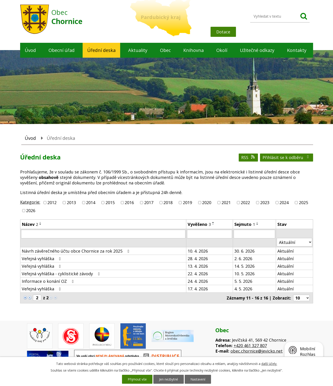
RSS (248, 157)
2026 (30, 210)
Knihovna (193, 50)
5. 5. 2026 (243, 281)
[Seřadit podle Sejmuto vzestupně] (257, 222)
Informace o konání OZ (48, 281)
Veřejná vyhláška (42, 258)
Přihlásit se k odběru (287, 157)
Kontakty (296, 50)
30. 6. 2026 (244, 251)
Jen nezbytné (168, 379)
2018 (168, 202)
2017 (148, 202)
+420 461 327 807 (250, 345)
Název (30, 224)
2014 (90, 202)
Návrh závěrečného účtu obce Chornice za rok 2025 (76, 251)
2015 (110, 202)
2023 (264, 202)
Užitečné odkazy (257, 50)
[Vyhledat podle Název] (103, 234)
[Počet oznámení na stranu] (301, 298)
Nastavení (197, 379)
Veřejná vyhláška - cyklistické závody (61, 273)
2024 (284, 202)
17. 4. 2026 (198, 289)
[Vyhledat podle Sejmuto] (254, 234)
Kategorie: (30, 202)
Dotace (223, 32)
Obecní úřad (62, 50)
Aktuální (285, 251)
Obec (165, 50)
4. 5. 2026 (243, 289)
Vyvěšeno (199, 224)
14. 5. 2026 (244, 266)
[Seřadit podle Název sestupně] (40, 224)
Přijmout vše (137, 379)
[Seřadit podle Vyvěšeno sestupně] (213, 224)
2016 (129, 202)
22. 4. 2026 (198, 273)
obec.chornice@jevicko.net (256, 351)
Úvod (30, 50)
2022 (245, 202)
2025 (303, 202)
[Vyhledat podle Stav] (294, 242)
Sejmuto (244, 224)
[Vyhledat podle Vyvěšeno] (209, 234)
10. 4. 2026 (198, 251)
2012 (52, 202)
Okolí (221, 50)
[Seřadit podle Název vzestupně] (40, 222)
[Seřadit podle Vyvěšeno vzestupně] (213, 222)
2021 (226, 202)
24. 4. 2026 (198, 281)
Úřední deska (101, 50)
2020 (206, 202)
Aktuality (137, 50)
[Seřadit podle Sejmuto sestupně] (257, 224)
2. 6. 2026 (243, 258)
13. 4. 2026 (198, 266)
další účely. (269, 364)
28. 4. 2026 (198, 258)
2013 (71, 202)
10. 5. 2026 (244, 273)
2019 (187, 202)
